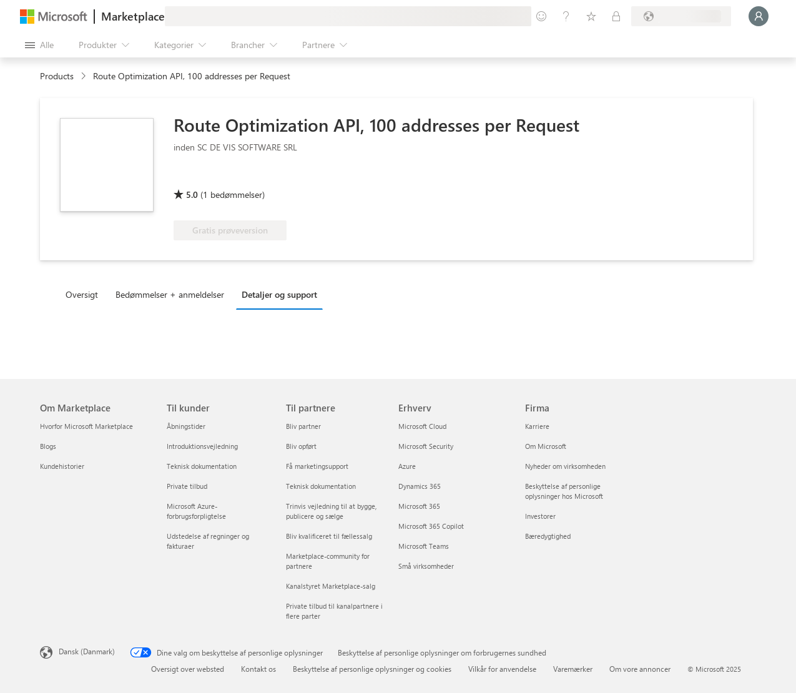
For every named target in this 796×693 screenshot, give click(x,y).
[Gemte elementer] (591, 16)
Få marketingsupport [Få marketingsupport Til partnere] (317, 466)
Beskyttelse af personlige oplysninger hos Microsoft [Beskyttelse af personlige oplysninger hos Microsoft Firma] (564, 491)
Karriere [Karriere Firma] (537, 426)
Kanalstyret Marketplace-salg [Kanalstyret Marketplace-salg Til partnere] (330, 586)
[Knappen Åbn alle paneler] (39, 44)
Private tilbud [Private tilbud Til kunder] (187, 486)
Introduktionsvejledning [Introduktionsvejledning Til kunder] (202, 446)
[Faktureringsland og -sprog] (681, 16)
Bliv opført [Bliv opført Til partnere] (301, 446)
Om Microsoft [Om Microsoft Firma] (545, 446)
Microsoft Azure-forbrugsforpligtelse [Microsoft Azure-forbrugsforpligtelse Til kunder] (196, 511)
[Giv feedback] (541, 16)
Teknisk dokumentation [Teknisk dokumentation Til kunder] (202, 466)
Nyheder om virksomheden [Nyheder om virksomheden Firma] (565, 466)
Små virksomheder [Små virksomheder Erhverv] (426, 566)
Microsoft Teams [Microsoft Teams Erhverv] (423, 546)
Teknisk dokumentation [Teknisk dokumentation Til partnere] (321, 486)
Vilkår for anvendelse (502, 669)
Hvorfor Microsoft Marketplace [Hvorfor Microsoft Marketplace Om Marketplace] (86, 426)
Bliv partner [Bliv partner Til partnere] (303, 426)
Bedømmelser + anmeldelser (169, 294)
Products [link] (57, 76)
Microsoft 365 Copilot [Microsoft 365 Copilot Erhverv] (431, 526)
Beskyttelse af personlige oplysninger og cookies (372, 669)
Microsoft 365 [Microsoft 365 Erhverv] (419, 506)
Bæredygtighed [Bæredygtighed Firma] (548, 536)
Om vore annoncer (640, 669)
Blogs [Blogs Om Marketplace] (48, 446)
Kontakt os (258, 669)
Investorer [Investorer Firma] (540, 516)
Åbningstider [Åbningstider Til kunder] (186, 426)
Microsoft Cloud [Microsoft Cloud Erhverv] (422, 426)
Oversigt (82, 294)
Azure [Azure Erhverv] (407, 466)
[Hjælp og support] (566, 16)
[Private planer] (616, 16)
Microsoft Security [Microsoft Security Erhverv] (425, 446)
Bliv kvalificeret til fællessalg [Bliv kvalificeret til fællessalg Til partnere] (329, 536)
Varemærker (572, 669)
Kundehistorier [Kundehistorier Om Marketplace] (62, 466)
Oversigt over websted (187, 669)
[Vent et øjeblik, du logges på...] (758, 16)
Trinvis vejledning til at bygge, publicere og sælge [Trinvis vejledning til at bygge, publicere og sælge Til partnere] (331, 511)
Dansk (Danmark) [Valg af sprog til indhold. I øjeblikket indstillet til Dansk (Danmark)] (87, 651)
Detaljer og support (279, 294)
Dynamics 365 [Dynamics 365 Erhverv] (419, 486)
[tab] (85, 294)
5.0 (192, 194)
